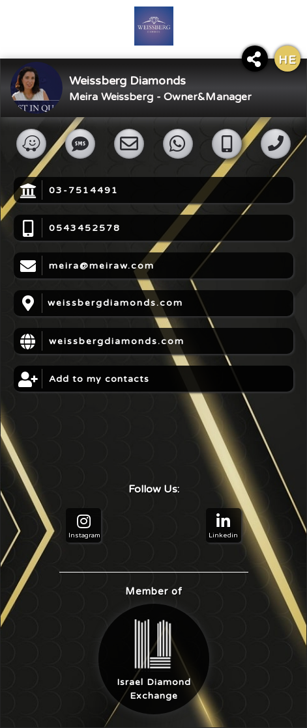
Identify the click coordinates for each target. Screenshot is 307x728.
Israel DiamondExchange (154, 660)
